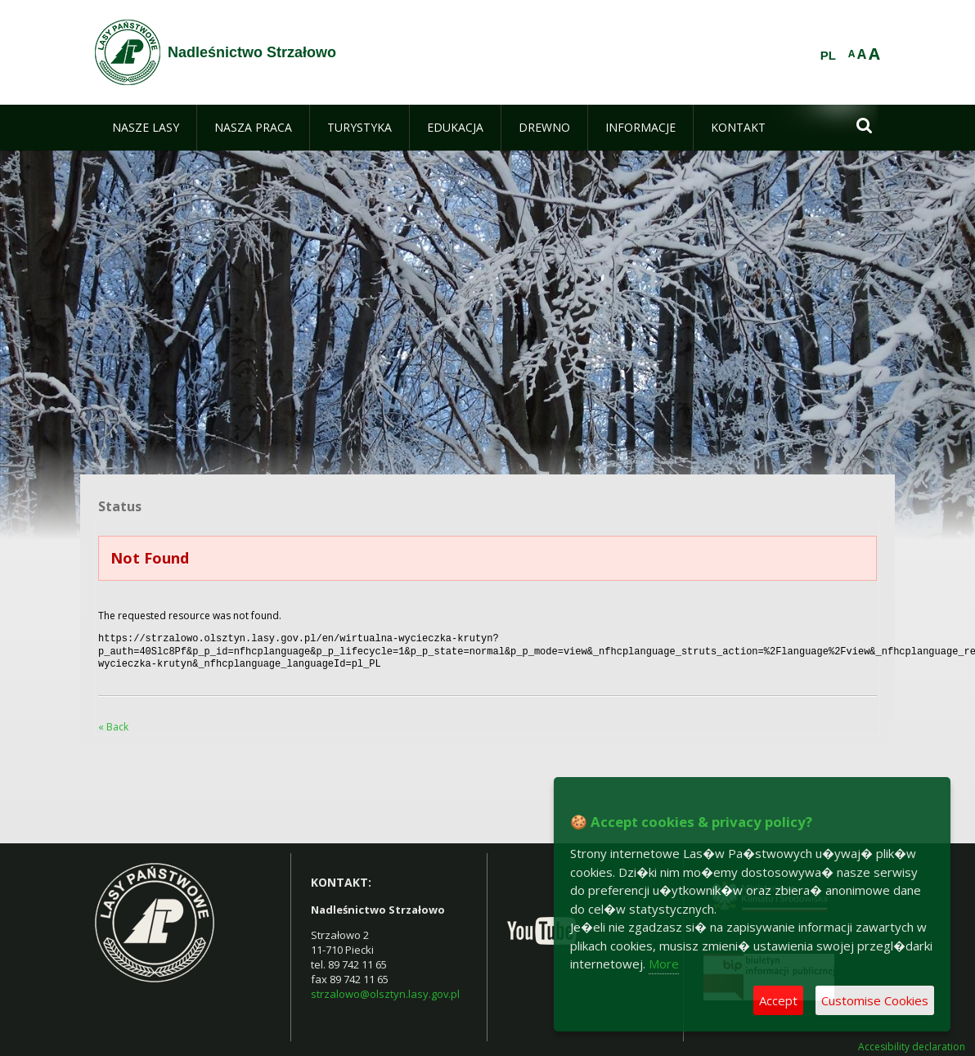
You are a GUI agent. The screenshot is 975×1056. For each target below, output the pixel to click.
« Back (113, 722)
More (664, 963)
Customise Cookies (874, 1000)
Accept (778, 1000)
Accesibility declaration (911, 1042)
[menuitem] (145, 128)
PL (828, 55)
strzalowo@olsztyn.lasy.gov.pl (385, 989)
